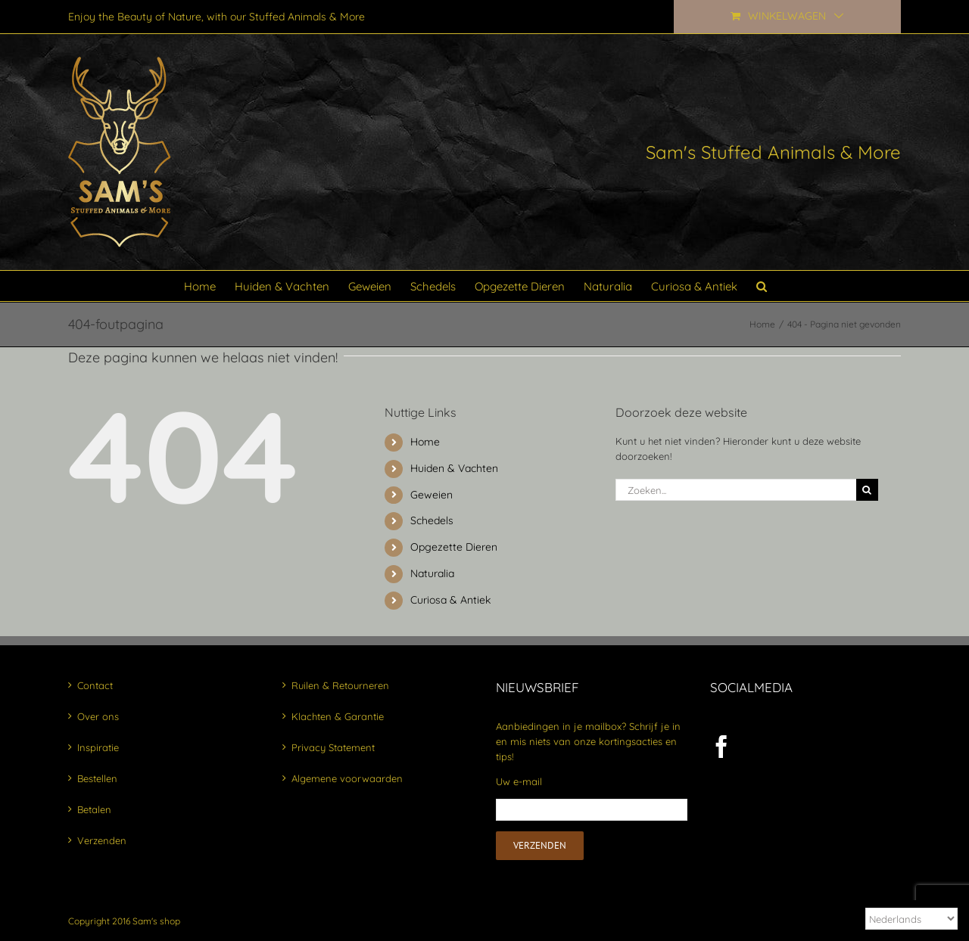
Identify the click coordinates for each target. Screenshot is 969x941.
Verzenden (101, 840)
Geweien (431, 495)
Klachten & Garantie (337, 716)
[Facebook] (721, 746)
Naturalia (432, 573)
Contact (95, 685)
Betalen (94, 809)
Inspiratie (98, 747)
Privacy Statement (333, 747)
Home (425, 442)
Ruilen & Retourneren (340, 685)
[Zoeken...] (735, 490)
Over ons (98, 716)
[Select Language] (911, 919)
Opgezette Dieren (453, 547)
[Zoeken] (867, 490)
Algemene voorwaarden (347, 778)
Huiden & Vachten (454, 468)
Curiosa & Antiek (450, 600)
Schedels (431, 520)
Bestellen (97, 778)
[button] (761, 286)
